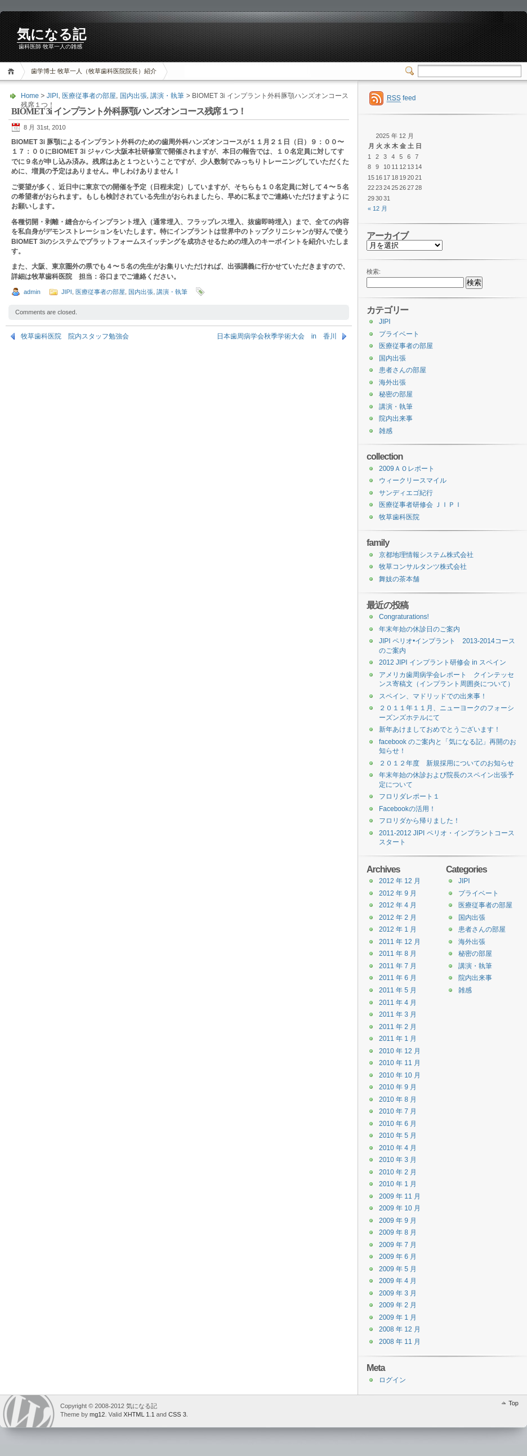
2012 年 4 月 (398, 905)
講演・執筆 (167, 96)
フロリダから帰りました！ (419, 821)
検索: (374, 271)
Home (12, 71)
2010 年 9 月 (398, 1087)
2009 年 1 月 (398, 1317)
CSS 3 (177, 1414)
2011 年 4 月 (398, 1003)
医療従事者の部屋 (89, 96)
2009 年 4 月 (398, 1281)
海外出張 (392, 382)
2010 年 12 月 (400, 1051)
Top (513, 1403)
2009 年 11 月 (400, 1196)
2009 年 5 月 (398, 1269)
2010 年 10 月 (400, 1075)
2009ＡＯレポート (407, 469)
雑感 (385, 431)
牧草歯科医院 (399, 517)
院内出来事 (396, 418)
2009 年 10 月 (400, 1208)
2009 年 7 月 (398, 1245)
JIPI (53, 96)
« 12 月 (377, 208)
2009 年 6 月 (398, 1257)
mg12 (97, 1414)
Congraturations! (404, 617)
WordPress (29, 1411)
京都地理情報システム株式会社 (426, 555)
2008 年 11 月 (400, 1342)
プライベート (399, 334)
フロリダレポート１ (409, 796)
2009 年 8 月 (398, 1232)
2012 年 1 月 (398, 929)
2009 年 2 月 (398, 1305)
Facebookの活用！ (407, 809)
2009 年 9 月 (398, 1221)
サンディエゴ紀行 (406, 493)
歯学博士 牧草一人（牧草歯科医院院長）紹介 (94, 71)
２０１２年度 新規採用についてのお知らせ (446, 763)
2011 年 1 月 (398, 1039)
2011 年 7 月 (398, 966)
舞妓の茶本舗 (399, 579)
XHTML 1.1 (138, 1414)
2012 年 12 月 (400, 881)
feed (401, 98)
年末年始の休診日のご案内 (419, 629)
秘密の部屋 (396, 394)
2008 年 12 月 (400, 1329)
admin (32, 291)
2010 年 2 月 (398, 1172)
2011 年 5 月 (398, 990)
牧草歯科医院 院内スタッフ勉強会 (75, 336)
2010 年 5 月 (398, 1135)
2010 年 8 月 (398, 1099)
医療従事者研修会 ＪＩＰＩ (420, 505)
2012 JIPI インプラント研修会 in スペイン (442, 662)
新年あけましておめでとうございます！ (440, 729)
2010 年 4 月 (398, 1148)
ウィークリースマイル (412, 480)
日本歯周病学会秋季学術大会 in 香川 (277, 336)
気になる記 (51, 34)
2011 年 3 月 (398, 1014)
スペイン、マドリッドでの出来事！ (433, 696)
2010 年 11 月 (400, 1063)
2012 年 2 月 (398, 917)
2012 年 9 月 (398, 893)
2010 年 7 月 (398, 1111)
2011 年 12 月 (400, 942)
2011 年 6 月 (398, 978)
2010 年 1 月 (398, 1184)
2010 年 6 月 (398, 1124)
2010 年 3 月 (398, 1160)
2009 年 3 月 (398, 1293)
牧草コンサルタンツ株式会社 (423, 567)
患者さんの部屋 (402, 370)
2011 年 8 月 (398, 954)
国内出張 (133, 96)
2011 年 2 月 (398, 1027)
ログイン (392, 1380)
